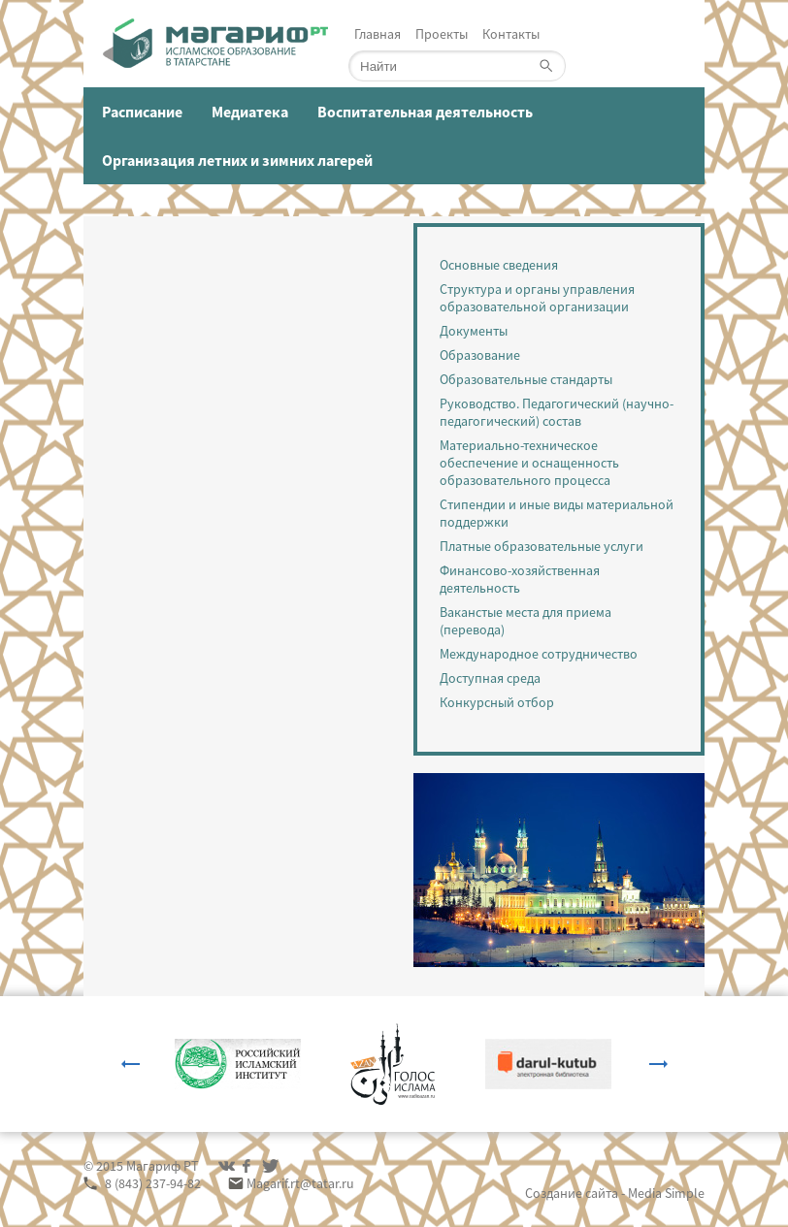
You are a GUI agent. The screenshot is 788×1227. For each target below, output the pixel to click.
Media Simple (666, 1193)
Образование (480, 355)
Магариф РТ (162, 1166)
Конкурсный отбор (497, 702)
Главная (377, 34)
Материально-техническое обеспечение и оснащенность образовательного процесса (529, 462)
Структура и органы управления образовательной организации (537, 297)
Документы (474, 330)
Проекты (441, 34)
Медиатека (250, 111)
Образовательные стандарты (526, 379)
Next (658, 1064)
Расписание (142, 111)
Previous (130, 1064)
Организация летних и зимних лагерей (237, 160)
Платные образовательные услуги (541, 546)
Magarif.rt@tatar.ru (300, 1183)
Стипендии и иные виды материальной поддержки (556, 513)
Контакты (511, 34)
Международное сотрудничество (539, 653)
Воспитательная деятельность (425, 111)
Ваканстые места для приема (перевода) (525, 620)
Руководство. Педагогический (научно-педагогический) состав (556, 412)
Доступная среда (490, 678)
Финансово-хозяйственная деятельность (520, 579)
